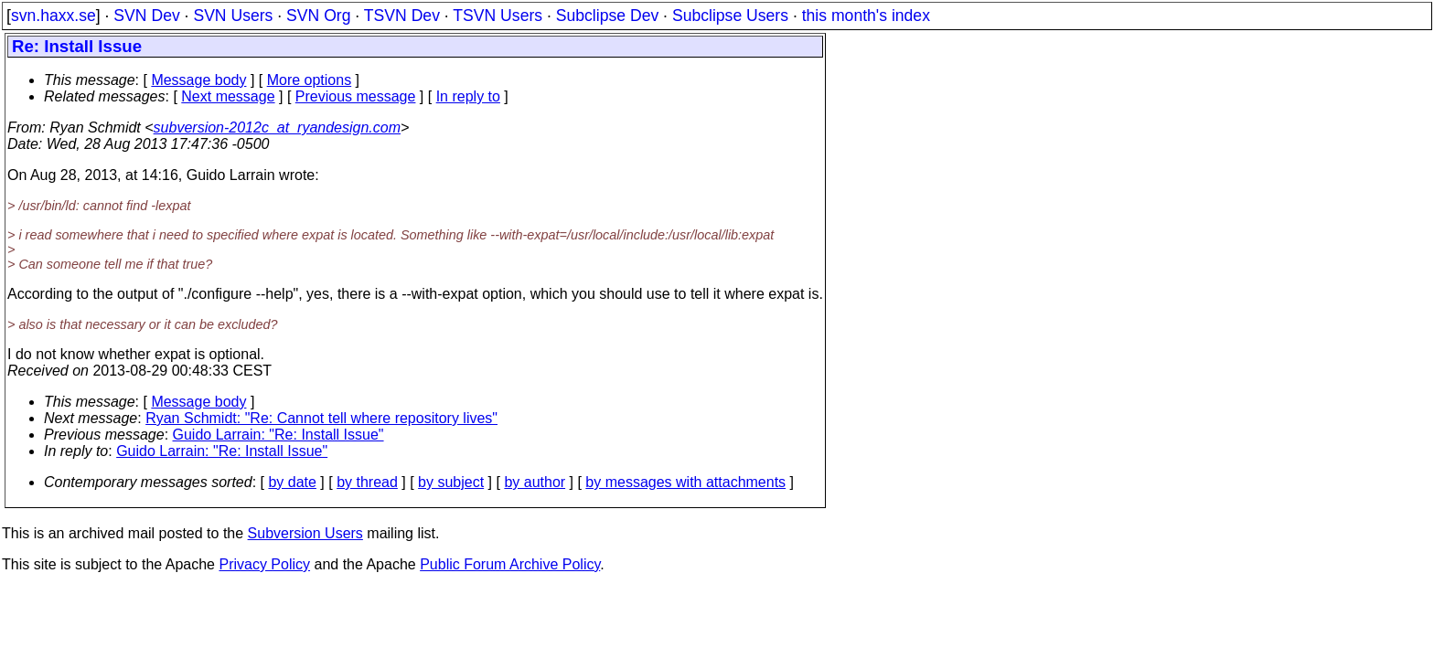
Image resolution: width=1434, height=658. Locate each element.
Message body (198, 80)
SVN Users (233, 15)
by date (292, 482)
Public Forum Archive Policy (510, 564)
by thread (367, 482)
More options (309, 80)
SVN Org (318, 15)
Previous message (355, 96)
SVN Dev (146, 15)
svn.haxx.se (53, 15)
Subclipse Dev (607, 15)
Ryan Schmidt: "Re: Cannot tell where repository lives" (321, 418)
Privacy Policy (264, 564)
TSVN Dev (402, 15)
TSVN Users (497, 15)
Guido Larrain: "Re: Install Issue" (278, 434)
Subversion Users (305, 533)
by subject (451, 482)
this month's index (866, 15)
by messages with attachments (685, 482)
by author (534, 482)
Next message (227, 96)
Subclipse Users (730, 15)
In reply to (468, 96)
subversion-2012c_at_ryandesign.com (277, 127)
